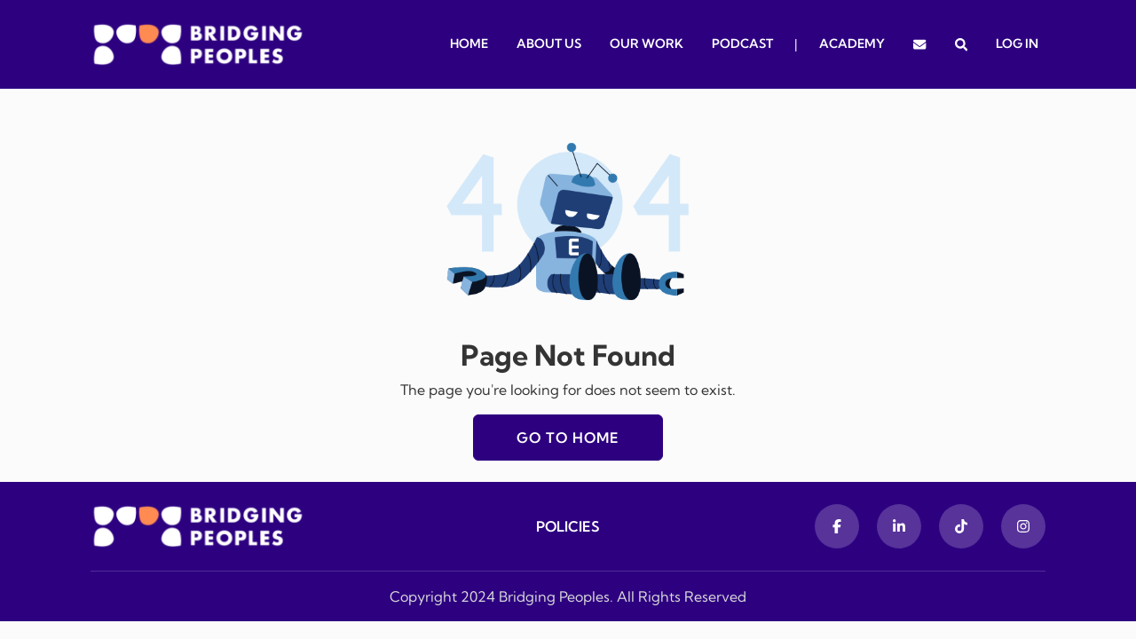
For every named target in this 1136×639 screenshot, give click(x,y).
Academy (852, 43)
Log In (1017, 43)
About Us (549, 43)
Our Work (646, 43)
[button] (961, 44)
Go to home (568, 437)
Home (469, 43)
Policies (568, 526)
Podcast (742, 43)
